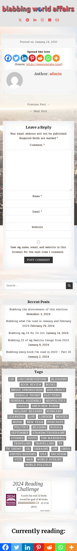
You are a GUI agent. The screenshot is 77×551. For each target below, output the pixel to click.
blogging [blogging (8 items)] (59, 379)
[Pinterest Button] (27, 20)
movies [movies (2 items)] (62, 417)
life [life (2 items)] (32, 417)
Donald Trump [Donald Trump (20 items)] (27, 395)
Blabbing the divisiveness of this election (38, 309)
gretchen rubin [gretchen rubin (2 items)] (45, 406)
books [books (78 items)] (51, 384)
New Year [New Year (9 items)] (35, 422)
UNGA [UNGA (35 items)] (65, 449)
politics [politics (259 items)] (21, 427)
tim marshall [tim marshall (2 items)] (53, 438)
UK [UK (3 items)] (28, 449)
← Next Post (38, 111)
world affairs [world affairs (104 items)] (49, 459)
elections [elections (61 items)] (52, 395)
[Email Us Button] (57, 20)
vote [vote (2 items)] (18, 459)
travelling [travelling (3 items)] (44, 443)
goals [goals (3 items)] (22, 406)
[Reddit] (40, 58)
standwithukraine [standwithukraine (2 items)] (48, 433)
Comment (37, 145)
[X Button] (20, 20)
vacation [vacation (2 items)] (58, 454)
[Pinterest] (32, 58)
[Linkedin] (24, 58)
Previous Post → (38, 104)
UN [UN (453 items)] (54, 449)
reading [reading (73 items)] (39, 427)
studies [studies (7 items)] (17, 438)
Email (37, 212)
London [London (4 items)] (45, 417)
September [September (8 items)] (19, 433)
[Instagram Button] (42, 20)
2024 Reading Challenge (28, 486)
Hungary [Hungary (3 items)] (54, 411)
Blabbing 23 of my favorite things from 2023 (38, 340)
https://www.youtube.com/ (43, 64)
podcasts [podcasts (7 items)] (55, 422)
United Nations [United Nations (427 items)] (23, 454)
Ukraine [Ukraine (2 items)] (41, 449)
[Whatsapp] (48, 58)
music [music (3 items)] (18, 422)
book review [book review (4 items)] (31, 384)
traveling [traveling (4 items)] (22, 443)
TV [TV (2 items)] (60, 443)
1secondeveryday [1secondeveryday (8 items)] (32, 379)
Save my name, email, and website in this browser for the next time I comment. (38, 249)
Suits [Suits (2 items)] (32, 438)
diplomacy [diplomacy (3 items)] (56, 390)
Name (37, 196)
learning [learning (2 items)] (16, 417)
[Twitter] (16, 58)
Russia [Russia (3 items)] (56, 427)
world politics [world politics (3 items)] (38, 465)
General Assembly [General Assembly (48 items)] (25, 401)
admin (55, 73)
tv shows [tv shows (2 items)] (14, 449)
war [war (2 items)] (29, 459)
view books (45, 510)
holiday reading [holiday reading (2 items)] (28, 411)
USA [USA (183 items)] (43, 454)
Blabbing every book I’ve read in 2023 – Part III (38, 352)
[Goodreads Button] (50, 20)
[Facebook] (8, 58)
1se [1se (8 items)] (11, 379)
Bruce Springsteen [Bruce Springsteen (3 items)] (27, 390)
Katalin (24, 495)
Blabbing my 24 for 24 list (27, 333)
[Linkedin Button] (35, 20)
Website (37, 227)
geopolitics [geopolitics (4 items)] (56, 401)
